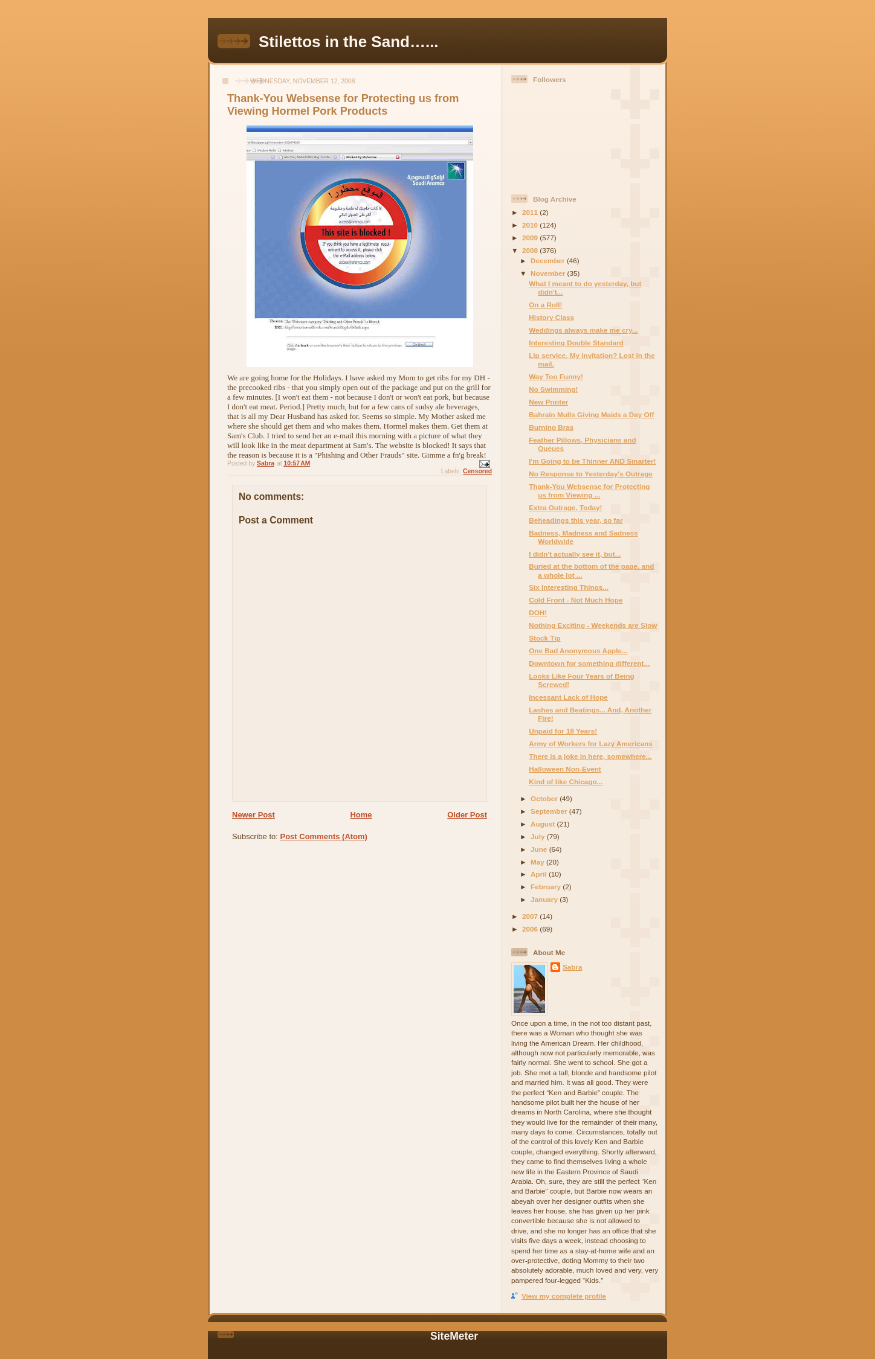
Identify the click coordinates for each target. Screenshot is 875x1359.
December (549, 260)
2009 (531, 237)
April (540, 874)
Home (361, 814)
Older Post (467, 814)
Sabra (572, 967)
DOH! (538, 612)
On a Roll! (545, 305)
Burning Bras (551, 427)
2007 (531, 916)
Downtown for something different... (589, 663)
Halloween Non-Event (565, 769)
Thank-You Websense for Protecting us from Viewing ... (589, 490)
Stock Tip (544, 638)
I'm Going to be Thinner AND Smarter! (592, 461)
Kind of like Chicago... (565, 781)
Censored (477, 471)
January (545, 899)
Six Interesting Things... (569, 587)
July (539, 836)
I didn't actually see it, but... (575, 554)
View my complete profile (563, 1296)
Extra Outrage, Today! (565, 507)
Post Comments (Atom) (323, 836)
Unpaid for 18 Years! (563, 731)
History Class (551, 317)
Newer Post (253, 814)
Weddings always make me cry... (583, 330)
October (545, 798)
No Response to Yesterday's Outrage (591, 474)
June (540, 849)
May (538, 862)
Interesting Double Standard (576, 343)
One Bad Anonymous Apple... (578, 650)
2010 (531, 225)
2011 (531, 212)
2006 (531, 929)
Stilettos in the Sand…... (349, 42)
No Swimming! (553, 389)
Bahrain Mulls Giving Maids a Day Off (591, 414)
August (544, 824)
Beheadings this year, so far (575, 520)
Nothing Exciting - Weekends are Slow (593, 625)
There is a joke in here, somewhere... (590, 756)
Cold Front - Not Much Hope (575, 600)
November (549, 273)
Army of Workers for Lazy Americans (591, 743)
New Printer (548, 402)
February (547, 887)
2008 (531, 250)
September (550, 811)
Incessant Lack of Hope (568, 697)
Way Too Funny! (556, 376)
